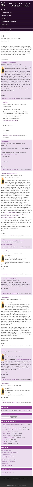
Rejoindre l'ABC (5, 24)
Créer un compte (26, 410)
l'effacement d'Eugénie (8, 437)
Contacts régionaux (6, 12)
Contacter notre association (9, 459)
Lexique (3, 18)
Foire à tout (5, 463)
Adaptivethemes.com (22, 485)
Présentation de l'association (8, 21)
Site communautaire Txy (8, 472)
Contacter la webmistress (8, 461)
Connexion (18, 410)
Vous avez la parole (6, 29)
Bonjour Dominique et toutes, (9, 173)
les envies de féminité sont (9, 62)
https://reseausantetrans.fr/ (10, 212)
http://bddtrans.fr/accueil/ (7, 217)
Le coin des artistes (7, 465)
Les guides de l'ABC (6, 15)
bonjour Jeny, (5, 251)
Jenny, (3, 349)
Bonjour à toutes (6, 435)
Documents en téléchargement (9, 452)
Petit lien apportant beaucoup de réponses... (13, 240)
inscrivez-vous (15, 57)
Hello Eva (4, 443)
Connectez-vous (6, 57)
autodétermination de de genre (10, 427)
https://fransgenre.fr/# (22, 214)
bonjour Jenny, (5, 297)
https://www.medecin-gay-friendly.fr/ (10, 215)
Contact (5, 102)
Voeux (4, 441)
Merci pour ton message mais (9, 278)
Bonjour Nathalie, (6, 431)
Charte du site (5, 458)
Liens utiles (4, 27)
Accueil (3, 9)
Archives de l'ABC (6, 450)
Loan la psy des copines (8, 456)
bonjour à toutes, (6, 433)
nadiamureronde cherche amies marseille (12, 424)
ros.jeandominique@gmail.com (10, 120)
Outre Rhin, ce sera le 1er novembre (11, 429)
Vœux (4, 439)
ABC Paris (5, 474)
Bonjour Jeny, (5, 141)
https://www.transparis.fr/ (7, 244)
